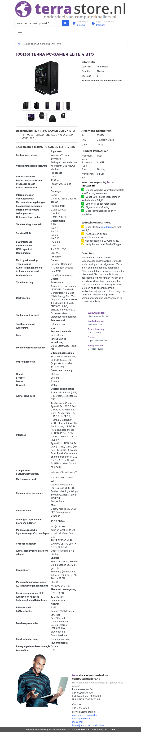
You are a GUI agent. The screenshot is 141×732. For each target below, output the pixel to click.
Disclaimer (77, 721)
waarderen (106, 227)
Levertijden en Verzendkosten (88, 725)
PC (19, 44)
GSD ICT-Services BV (78, 729)
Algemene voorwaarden (84, 715)
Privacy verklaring (81, 718)
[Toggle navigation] (19, 31)
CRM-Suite (109, 729)
